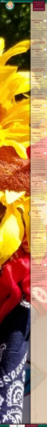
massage (33, 146)
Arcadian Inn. (42, 68)
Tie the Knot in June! (36, 265)
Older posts (33, 290)
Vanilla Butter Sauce (41, 43)
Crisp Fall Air (37, 153)
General (35, 69)
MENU (2, 1)
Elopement (37, 285)
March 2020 (35, 380)
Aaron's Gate (37, 41)
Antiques (41, 256)
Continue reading (39, 38)
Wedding (33, 128)
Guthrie (35, 42)
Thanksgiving (33, 71)
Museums (43, 258)
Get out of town (40, 69)
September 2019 (35, 398)
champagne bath (34, 147)
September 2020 (35, 347)
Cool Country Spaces (36, 238)
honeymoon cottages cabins (39, 70)
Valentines (37, 146)
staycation (36, 43)
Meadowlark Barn (38, 258)
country (41, 41)
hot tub (43, 98)
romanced (40, 147)
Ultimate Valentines (37, 133)
